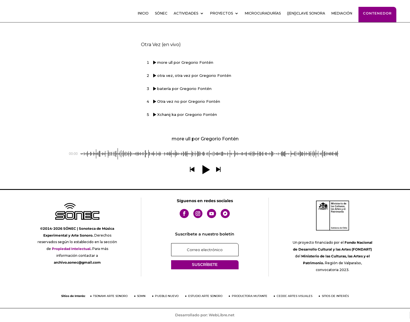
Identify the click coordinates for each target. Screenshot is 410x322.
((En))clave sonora (306, 13)
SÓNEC (161, 13)
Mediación (341, 13)
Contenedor (377, 13)
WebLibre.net (222, 315)
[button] (192, 170)
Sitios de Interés (335, 296)
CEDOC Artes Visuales (294, 296)
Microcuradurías (263, 13)
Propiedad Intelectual (71, 249)
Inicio (143, 13)
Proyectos (221, 13)
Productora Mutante (249, 296)
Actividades (186, 13)
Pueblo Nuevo (167, 296)
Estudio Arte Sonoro (205, 296)
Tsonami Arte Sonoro (110, 296)
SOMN (141, 296)
